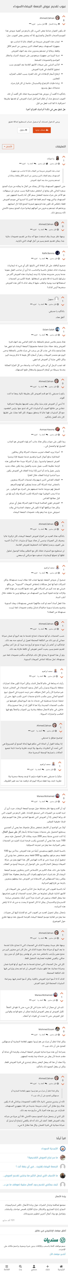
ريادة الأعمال (54, 24)
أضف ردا (31, 163)
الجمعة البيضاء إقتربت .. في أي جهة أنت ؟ (37, 1166)
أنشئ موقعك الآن (57, 1254)
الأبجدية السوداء (49, 1148)
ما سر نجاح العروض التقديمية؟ (42, 1157)
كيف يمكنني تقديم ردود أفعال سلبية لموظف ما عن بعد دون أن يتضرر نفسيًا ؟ (30, 1184)
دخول (23, 130)
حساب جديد (41, 130)
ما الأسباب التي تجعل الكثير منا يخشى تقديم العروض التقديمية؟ (30, 1175)
